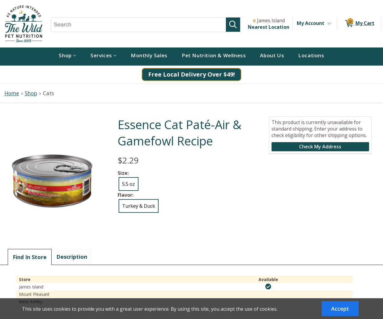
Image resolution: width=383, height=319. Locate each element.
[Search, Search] (138, 25)
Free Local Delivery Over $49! (191, 74)
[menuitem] (67, 56)
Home (11, 93)
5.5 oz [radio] (128, 184)
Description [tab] (71, 256)
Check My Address (320, 146)
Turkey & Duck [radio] (138, 206)
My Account (310, 23)
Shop (31, 93)
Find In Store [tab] (30, 257)
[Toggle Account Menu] (329, 23)
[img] (268, 287)
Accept (340, 308)
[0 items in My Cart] (359, 23)
